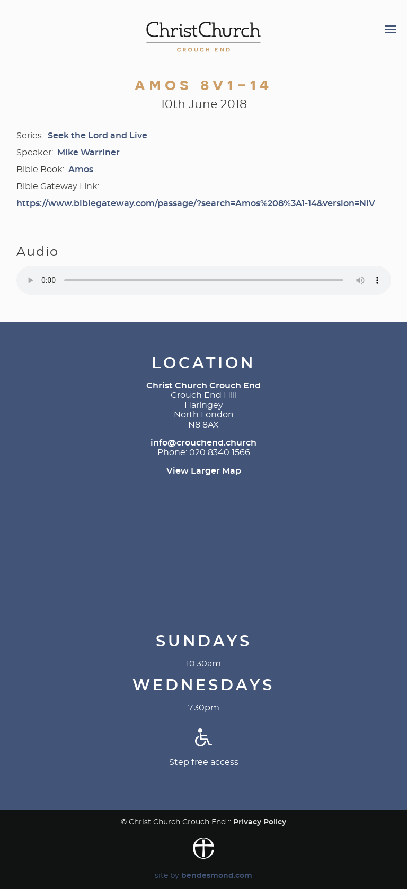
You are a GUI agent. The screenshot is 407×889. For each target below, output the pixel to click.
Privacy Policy (259, 822)
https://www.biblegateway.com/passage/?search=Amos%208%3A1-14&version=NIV (195, 203)
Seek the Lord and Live (97, 135)
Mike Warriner (88, 152)
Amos (80, 169)
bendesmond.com (216, 875)
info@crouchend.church (203, 443)
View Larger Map (203, 471)
